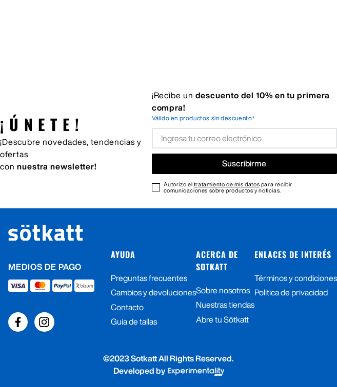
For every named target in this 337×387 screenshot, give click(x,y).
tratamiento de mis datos (227, 184)
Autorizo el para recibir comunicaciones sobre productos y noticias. (228, 187)
